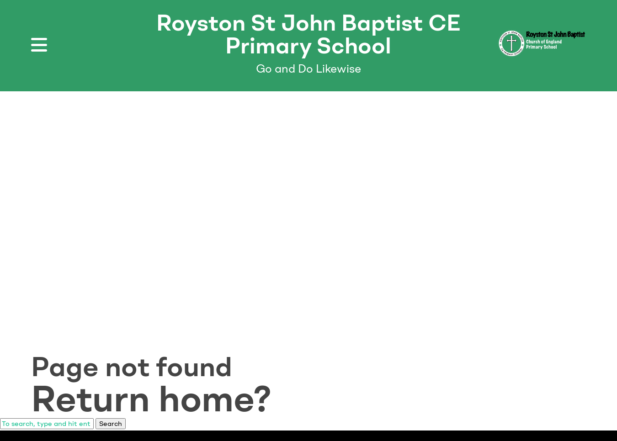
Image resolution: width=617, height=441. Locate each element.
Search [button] (110, 424)
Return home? (151, 398)
